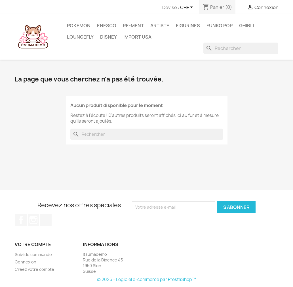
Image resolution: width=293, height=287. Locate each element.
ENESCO (106, 25)
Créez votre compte (34, 269)
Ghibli (246, 25)
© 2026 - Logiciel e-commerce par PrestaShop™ (146, 279)
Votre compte (33, 244)
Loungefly (80, 37)
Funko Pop (219, 25)
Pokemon (78, 25)
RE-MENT (133, 25)
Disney (108, 37)
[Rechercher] (240, 48)
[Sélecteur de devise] (187, 7)
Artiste (159, 25)
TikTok (46, 220)
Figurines (188, 25)
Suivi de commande (33, 254)
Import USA (137, 37)
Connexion (25, 262)
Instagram (33, 220)
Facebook (21, 220)
